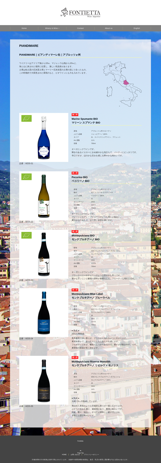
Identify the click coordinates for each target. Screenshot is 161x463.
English (137, 28)
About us (108, 28)
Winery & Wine (51, 28)
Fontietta (80, 441)
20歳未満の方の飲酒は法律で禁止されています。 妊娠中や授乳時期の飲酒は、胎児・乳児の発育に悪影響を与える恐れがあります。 (80, 459)
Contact (80, 28)
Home (24, 28)
